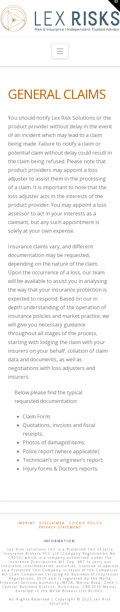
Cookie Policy (85, 523)
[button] (60, 51)
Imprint (26, 523)
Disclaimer (52, 523)
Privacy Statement (60, 527)
